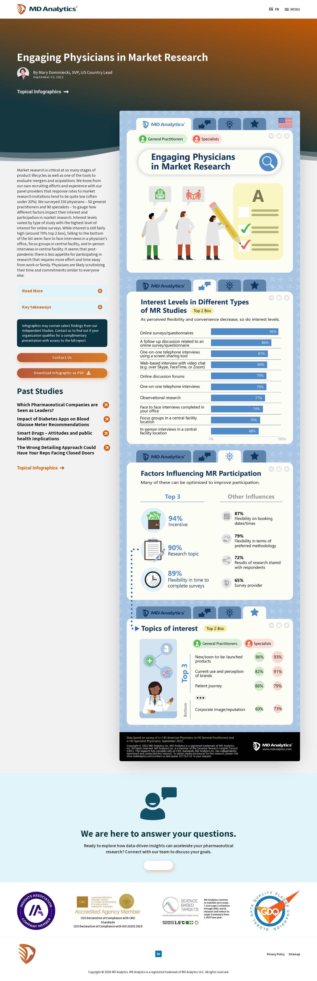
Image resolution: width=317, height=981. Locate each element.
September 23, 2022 (48, 77)
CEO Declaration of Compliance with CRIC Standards (108, 921)
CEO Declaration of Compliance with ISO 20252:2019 (108, 927)
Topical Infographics (39, 92)
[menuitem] (271, 9)
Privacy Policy (276, 955)
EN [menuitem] (271, 9)
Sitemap (294, 955)
